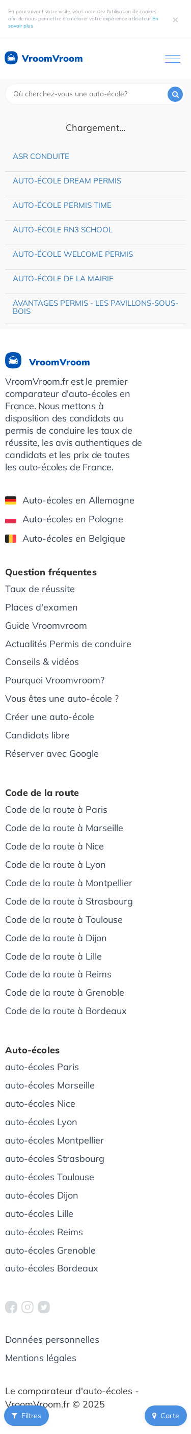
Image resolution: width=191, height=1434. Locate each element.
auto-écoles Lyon (41, 1122)
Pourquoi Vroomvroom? (54, 680)
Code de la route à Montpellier (68, 883)
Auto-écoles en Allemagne (69, 500)
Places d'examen (41, 607)
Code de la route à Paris (56, 809)
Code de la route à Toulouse (64, 919)
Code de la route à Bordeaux (66, 1011)
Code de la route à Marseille (64, 828)
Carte (165, 1415)
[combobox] (95, 94)
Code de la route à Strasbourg (69, 901)
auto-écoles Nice (40, 1103)
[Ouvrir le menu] (172, 59)
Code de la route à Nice (54, 846)
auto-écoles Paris (42, 1067)
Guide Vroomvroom (46, 625)
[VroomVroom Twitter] (44, 1307)
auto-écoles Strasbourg (54, 1158)
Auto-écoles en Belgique (65, 538)
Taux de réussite (40, 589)
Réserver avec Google (52, 753)
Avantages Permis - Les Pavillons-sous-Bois (95, 307)
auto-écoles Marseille (50, 1085)
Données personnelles (52, 1339)
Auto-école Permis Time (62, 205)
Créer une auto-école (49, 717)
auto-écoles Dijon (41, 1195)
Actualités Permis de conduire (68, 644)
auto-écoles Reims (44, 1232)
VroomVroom (43, 58)
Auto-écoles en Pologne (64, 519)
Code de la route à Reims (58, 974)
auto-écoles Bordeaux (51, 1268)
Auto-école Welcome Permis (73, 254)
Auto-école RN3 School (63, 229)
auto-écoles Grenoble (50, 1250)
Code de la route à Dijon (56, 938)
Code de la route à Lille (53, 956)
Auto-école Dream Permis (67, 180)
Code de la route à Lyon (55, 864)
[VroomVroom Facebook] (11, 1307)
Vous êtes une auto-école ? (62, 698)
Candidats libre (37, 735)
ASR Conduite (41, 156)
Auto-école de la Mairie (63, 278)
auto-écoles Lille (39, 1213)
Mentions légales (40, 1358)
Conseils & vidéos (42, 662)
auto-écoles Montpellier (54, 1140)
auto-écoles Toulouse (49, 1177)
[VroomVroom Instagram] (27, 1307)
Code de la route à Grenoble (64, 992)
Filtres (26, 1415)
